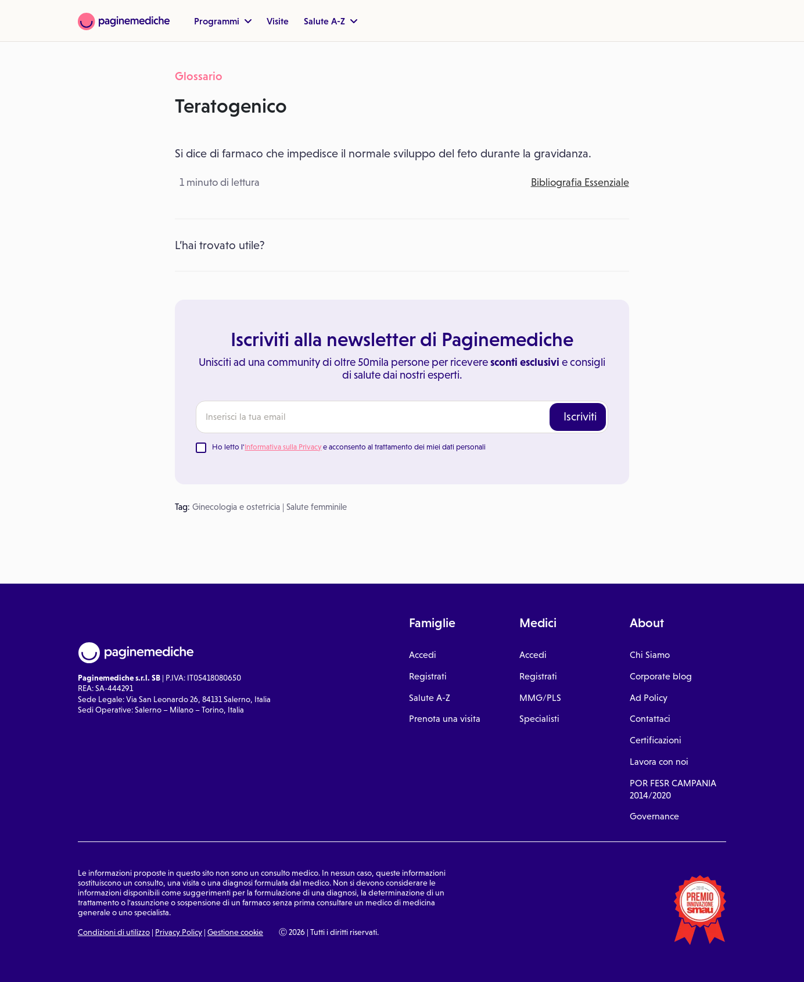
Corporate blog (661, 676)
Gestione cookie (235, 932)
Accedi (422, 655)
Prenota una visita (444, 719)
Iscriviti (580, 416)
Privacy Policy (178, 932)
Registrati (428, 676)
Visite (278, 21)
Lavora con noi (659, 762)
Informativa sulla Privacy (283, 447)
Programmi (223, 21)
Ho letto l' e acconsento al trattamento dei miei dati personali (349, 447)
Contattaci (650, 719)
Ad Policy (648, 698)
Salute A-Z (330, 21)
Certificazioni (655, 740)
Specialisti (539, 719)
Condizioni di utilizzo (114, 932)
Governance (654, 816)
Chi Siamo (650, 655)
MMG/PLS (540, 698)
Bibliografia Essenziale (580, 182)
